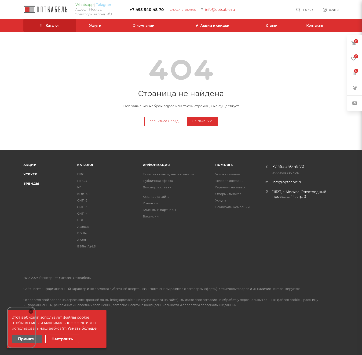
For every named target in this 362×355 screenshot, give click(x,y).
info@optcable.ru (220, 9)
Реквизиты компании (232, 207)
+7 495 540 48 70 (147, 9)
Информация (156, 165)
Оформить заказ (228, 194)
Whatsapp (84, 4)
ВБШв (82, 233)
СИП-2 (82, 200)
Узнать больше (82, 328)
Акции (30, 165)
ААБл (81, 240)
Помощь (224, 165)
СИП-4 (82, 213)
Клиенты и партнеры (159, 210)
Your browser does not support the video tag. (21, 327)
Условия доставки (229, 181)
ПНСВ (82, 181)
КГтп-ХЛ (83, 194)
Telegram (104, 4)
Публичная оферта (158, 181)
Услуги (30, 174)
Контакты (150, 203)
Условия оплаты (228, 174)
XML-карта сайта (156, 196)
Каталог (85, 165)
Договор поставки (157, 187)
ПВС (80, 174)
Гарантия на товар (230, 187)
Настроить (62, 339)
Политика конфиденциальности (168, 174)
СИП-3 (82, 207)
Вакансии (151, 216)
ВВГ (80, 220)
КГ (79, 187)
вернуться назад (164, 121)
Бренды (31, 183)
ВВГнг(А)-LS (86, 246)
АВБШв (83, 226)
